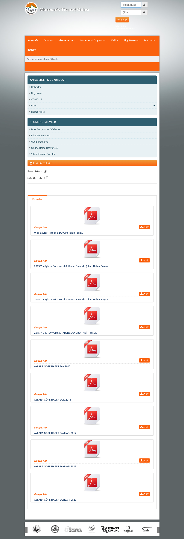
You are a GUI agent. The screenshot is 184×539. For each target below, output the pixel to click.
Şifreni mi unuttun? (125, 28)
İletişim (32, 49)
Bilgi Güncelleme (40, 135)
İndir (144, 227)
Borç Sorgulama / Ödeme (45, 129)
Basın (93, 105)
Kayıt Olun (120, 25)
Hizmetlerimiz (66, 40)
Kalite (114, 40)
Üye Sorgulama (39, 141)
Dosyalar (37, 199)
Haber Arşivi (38, 111)
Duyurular (37, 93)
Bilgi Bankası (131, 40)
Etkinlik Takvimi (41, 163)
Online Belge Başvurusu (44, 148)
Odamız (48, 40)
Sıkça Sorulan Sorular (43, 154)
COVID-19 (36, 99)
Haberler (36, 87)
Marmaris (150, 40)
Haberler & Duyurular (93, 40)
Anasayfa (33, 40)
